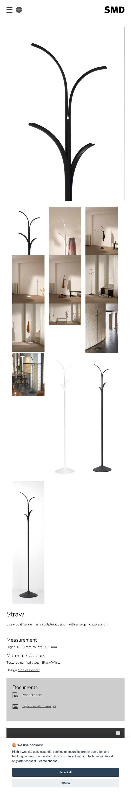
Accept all (65, 772)
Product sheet (27, 695)
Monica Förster (28, 670)
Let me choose (47, 761)
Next (118, 112)
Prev (12, 112)
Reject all (65, 782)
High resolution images (34, 706)
